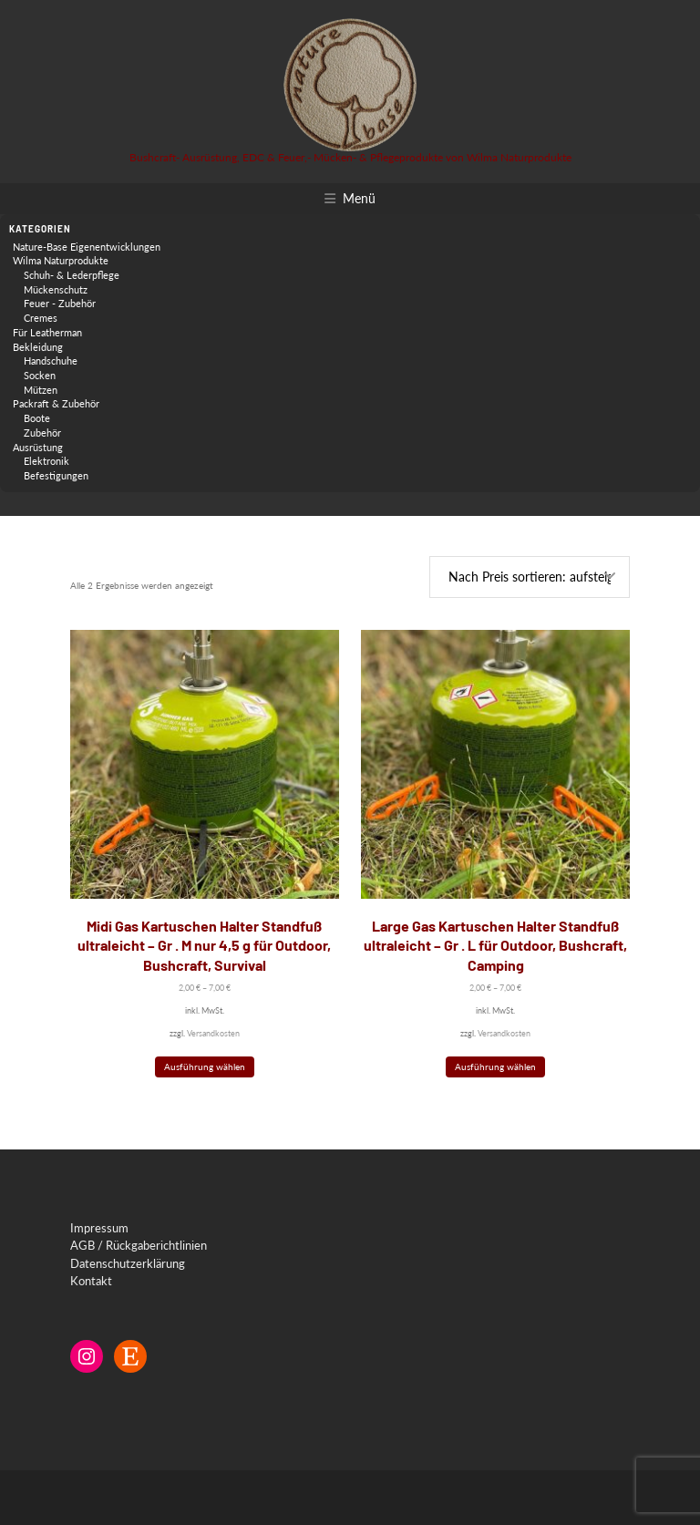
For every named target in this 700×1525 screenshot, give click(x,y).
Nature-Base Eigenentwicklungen (86, 246)
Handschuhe (50, 360)
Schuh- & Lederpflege (71, 275)
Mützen (40, 390)
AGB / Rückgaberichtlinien (138, 1245)
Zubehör (42, 432)
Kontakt (91, 1280)
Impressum (99, 1228)
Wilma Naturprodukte (60, 260)
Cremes (40, 318)
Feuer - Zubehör (60, 303)
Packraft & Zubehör (56, 403)
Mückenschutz (56, 289)
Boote (37, 418)
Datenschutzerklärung (127, 1263)
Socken (40, 375)
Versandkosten (213, 1033)
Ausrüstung (38, 447)
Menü (359, 198)
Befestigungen (56, 475)
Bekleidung (38, 347)
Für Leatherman (47, 332)
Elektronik (46, 461)
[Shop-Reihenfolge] (529, 577)
